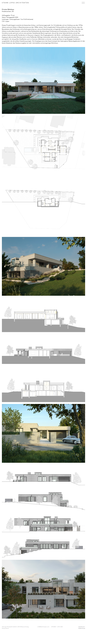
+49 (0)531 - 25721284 (57, 627)
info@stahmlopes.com (43, 627)
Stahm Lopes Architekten (15, 3)
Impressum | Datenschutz (81, 627)
